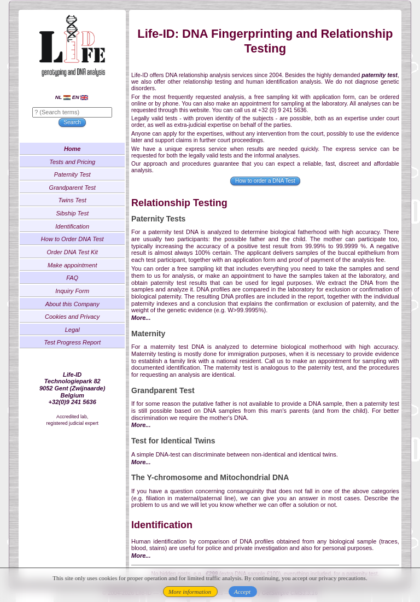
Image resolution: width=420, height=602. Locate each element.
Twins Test (75, 201)
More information (189, 591)
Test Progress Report (74, 344)
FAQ (75, 279)
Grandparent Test (74, 188)
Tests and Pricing (74, 163)
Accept (242, 591)
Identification (75, 227)
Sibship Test (75, 215)
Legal (74, 331)
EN (82, 98)
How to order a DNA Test (265, 182)
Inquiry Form (75, 292)
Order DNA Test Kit (74, 253)
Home (74, 150)
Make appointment (75, 266)
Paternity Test (74, 176)
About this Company (75, 305)
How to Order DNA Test (74, 240)
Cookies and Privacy (74, 318)
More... (143, 319)
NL (65, 98)
